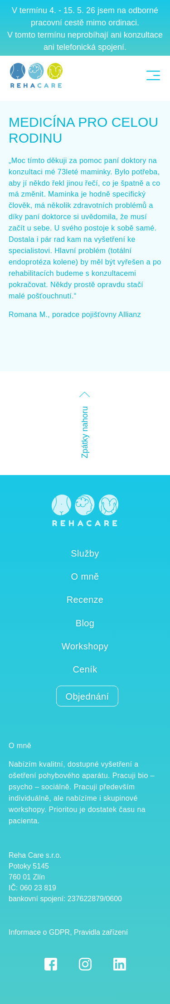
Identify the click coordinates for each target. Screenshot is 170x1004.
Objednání (87, 696)
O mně (85, 576)
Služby (85, 553)
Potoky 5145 (29, 866)
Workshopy (85, 646)
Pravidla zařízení (101, 932)
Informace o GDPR (39, 932)
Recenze (85, 600)
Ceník (85, 669)
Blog (85, 623)
